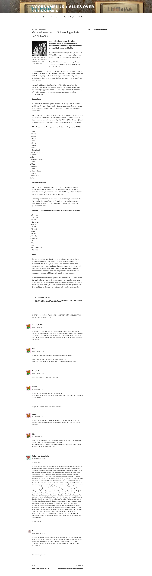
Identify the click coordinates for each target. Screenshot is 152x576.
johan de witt (55, 300)
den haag (45, 300)
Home (34, 17)
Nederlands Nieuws (43, 297)
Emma (45, 29)
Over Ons (43, 17)
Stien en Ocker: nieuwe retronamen (50, 406)
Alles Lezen (82, 17)
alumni (38, 300)
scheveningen (56, 302)
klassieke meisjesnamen (71, 300)
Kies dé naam (56, 17)
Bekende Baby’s (69, 17)
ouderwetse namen (42, 302)
